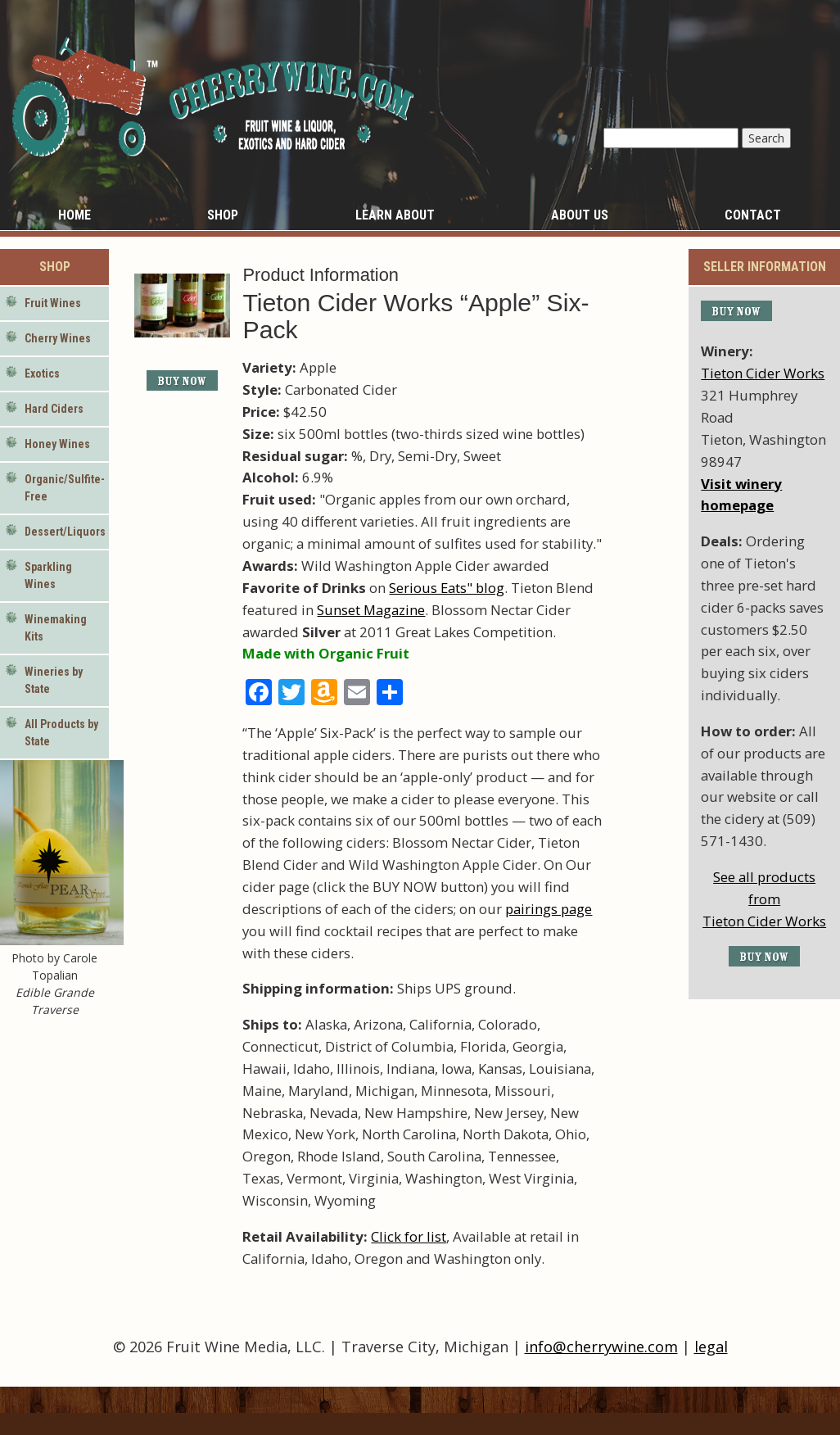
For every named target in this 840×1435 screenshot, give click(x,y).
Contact (753, 215)
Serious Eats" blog (446, 587)
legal (711, 1346)
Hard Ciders (54, 408)
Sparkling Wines (48, 575)
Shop (222, 215)
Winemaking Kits (56, 628)
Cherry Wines (58, 338)
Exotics (42, 373)
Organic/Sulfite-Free (65, 488)
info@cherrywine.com (601, 1346)
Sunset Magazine (371, 609)
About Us (579, 215)
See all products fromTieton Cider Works (764, 898)
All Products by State (61, 733)
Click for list (408, 1236)
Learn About (395, 215)
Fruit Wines (53, 303)
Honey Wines (57, 443)
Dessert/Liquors (65, 531)
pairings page (548, 908)
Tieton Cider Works (762, 373)
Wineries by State (54, 680)
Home (74, 215)
